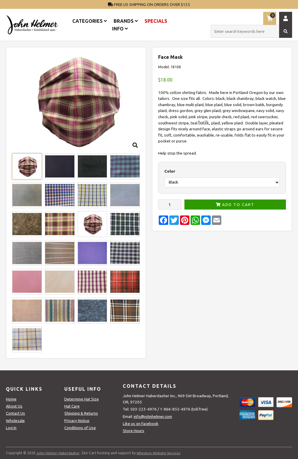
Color (169, 171)
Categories (89, 21)
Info (120, 28)
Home (11, 399)
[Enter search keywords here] (251, 31)
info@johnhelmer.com (153, 416)
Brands (126, 21)
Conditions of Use (80, 427)
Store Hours (133, 430)
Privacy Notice (76, 420)
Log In (11, 427)
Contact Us (15, 413)
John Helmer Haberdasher (58, 453)
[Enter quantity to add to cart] (169, 205)
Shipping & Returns (81, 413)
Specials (156, 21)
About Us (14, 406)
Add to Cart (235, 204)
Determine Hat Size (81, 399)
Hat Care (72, 406)
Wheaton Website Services (159, 453)
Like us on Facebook (140, 423)
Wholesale (15, 420)
